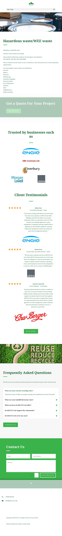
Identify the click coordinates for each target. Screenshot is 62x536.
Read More (31, 331)
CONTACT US (10, 424)
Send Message (47, 475)
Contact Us (13, 110)
